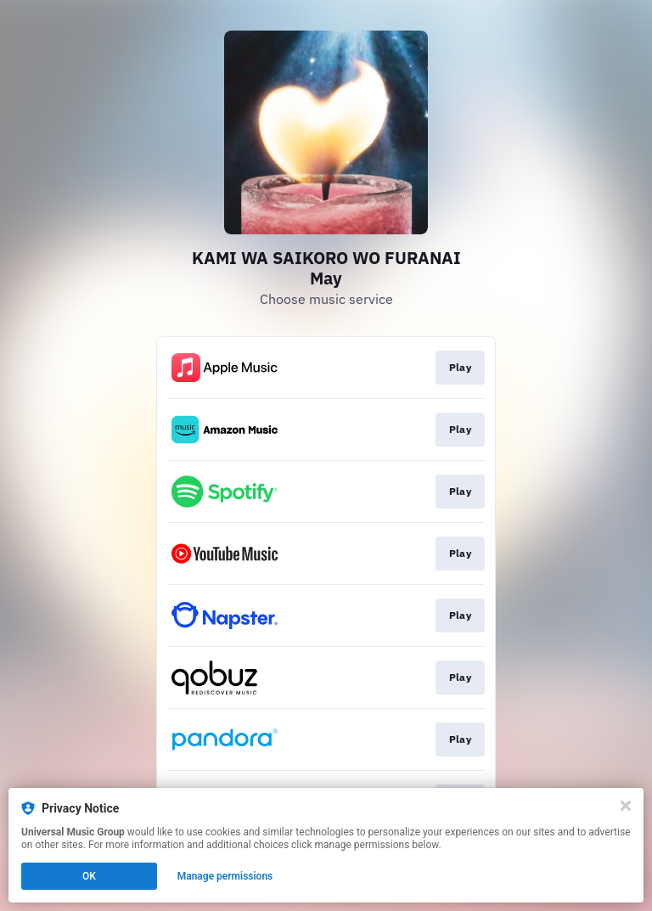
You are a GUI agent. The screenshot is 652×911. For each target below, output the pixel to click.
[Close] (625, 805)
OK (89, 876)
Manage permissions (225, 876)
